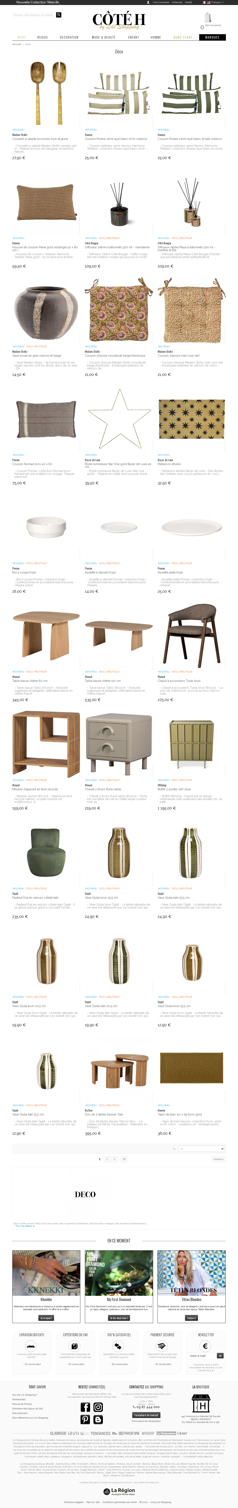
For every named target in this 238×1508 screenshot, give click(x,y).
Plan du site (93, 1502)
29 (124, 1159)
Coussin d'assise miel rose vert (178, 355)
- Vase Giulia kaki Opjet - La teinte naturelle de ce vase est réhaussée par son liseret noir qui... (191, 906)
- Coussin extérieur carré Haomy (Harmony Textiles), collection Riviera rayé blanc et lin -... (118, 147)
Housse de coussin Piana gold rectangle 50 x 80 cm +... (45, 249)
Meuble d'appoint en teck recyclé (35, 789)
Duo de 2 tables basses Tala (104, 1114)
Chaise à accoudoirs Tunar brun (179, 680)
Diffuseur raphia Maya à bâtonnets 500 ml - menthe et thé (186, 249)
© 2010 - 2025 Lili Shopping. (156, 1502)
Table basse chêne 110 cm (103, 680)
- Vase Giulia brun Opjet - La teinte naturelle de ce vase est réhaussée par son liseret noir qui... (118, 906)
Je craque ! (46, 1318)
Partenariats (19, 1399)
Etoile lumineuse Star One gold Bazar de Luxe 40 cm (118, 465)
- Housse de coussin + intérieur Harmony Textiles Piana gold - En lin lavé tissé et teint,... (44, 255)
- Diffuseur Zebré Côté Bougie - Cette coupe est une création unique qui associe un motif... (117, 255)
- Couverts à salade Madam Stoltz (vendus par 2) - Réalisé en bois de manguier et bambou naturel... (45, 148)
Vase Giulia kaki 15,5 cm (28, 1114)
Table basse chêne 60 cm (30, 680)
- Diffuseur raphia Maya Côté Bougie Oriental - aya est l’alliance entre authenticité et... (191, 255)
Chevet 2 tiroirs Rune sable (103, 789)
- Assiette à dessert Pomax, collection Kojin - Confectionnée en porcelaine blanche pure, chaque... (117, 582)
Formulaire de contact (146, 1415)
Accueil (16, 44)
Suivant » (218, 1159)
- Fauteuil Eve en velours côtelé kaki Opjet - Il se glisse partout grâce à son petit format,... (44, 906)
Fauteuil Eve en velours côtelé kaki (35, 897)
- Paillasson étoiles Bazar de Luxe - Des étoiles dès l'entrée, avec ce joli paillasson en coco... (191, 472)
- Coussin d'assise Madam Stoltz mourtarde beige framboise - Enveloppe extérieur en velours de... (116, 365)
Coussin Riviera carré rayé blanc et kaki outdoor (190, 139)
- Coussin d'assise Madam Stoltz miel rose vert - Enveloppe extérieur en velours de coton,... (191, 364)
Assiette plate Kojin (170, 572)
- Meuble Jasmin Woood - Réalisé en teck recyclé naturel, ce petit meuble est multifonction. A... (43, 799)
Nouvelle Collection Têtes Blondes (42, 2)
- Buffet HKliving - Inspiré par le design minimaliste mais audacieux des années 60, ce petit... (191, 799)
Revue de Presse (22, 1404)
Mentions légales (74, 1502)
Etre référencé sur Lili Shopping (30, 1417)
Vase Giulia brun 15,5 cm (174, 1006)
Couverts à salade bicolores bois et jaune (40, 139)
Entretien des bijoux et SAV (27, 1408)
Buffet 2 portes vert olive (174, 789)
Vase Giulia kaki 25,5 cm (174, 897)
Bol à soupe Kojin (24, 572)
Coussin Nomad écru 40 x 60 (32, 464)
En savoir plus (33, 1364)
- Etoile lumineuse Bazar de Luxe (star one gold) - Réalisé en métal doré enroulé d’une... (118, 472)
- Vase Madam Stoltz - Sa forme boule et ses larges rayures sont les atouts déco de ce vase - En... (45, 365)
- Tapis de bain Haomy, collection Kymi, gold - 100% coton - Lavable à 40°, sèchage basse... (191, 1123)
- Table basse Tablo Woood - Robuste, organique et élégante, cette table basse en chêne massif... (43, 690)
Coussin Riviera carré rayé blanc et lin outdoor (116, 139)
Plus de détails (24, 1225)
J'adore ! (191, 1318)
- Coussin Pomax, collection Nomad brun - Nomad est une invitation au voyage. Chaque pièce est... (44, 473)
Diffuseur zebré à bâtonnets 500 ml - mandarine (117, 247)
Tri (174, 1149)
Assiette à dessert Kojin (100, 572)
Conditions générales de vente (119, 1502)
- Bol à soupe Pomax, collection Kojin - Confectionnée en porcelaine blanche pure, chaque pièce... (44, 582)
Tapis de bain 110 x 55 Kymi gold (180, 1114)
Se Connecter (161, 2)
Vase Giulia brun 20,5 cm (29, 1006)
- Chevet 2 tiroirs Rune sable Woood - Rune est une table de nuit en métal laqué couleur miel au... (117, 799)
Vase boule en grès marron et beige (36, 355)
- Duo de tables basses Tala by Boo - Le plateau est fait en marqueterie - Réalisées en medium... (117, 1124)
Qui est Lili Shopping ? (25, 1394)
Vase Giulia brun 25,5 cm (101, 897)
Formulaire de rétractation (146, 1421)
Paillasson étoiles (169, 464)
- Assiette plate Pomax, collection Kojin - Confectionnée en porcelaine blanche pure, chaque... (189, 582)
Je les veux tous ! (119, 1318)
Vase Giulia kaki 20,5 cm (101, 1006)
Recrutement (20, 1413)
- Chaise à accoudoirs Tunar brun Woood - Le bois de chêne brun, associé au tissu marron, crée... (191, 690)
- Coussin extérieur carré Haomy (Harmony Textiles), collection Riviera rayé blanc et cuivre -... (191, 148)
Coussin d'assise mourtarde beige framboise (115, 355)
